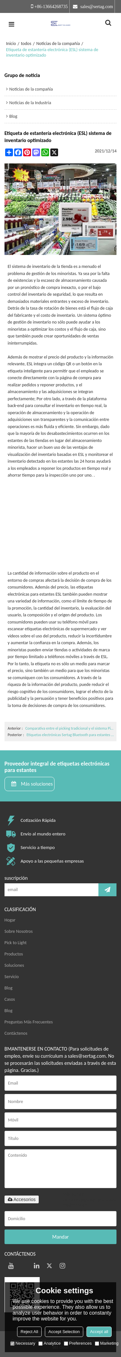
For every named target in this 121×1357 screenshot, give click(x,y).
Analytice (49, 1343)
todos (26, 43)
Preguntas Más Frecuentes (29, 1022)
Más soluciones (37, 784)
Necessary (22, 1343)
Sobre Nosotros (19, 931)
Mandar (60, 1237)
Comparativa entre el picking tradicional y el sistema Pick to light (70, 728)
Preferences (78, 1343)
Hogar (10, 920)
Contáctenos (16, 1033)
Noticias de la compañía (58, 43)
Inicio (11, 43)
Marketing (106, 1343)
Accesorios (21, 1199)
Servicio (12, 976)
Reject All (29, 1331)
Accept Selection (64, 1331)
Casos (10, 999)
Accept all (99, 1331)
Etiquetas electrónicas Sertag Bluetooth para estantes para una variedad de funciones (70, 735)
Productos (14, 954)
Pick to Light (16, 942)
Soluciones (14, 965)
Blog (9, 988)
